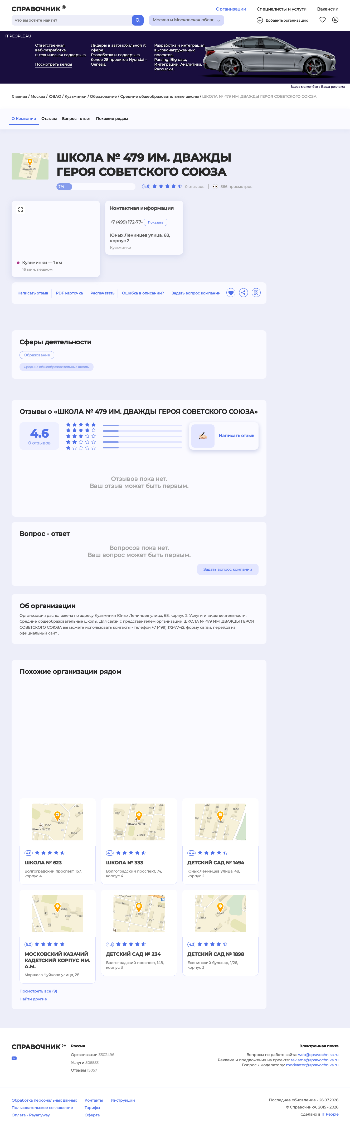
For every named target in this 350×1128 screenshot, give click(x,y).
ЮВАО (54, 96)
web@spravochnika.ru (318, 1054)
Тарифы (92, 1107)
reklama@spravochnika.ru (314, 1060)
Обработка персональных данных (44, 1100)
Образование (103, 96)
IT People (330, 1114)
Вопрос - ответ (76, 118)
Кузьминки (75, 96)
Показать (155, 222)
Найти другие (33, 999)
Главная (19, 96)
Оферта (92, 1115)
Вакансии (327, 9)
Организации (231, 9)
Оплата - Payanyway (31, 1115)
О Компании (24, 118)
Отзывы (49, 118)
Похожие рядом (112, 118)
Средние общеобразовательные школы (159, 96)
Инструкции (123, 1100)
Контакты (94, 1100)
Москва (38, 96)
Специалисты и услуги (282, 9)
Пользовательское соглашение (42, 1107)
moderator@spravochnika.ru (312, 1065)
